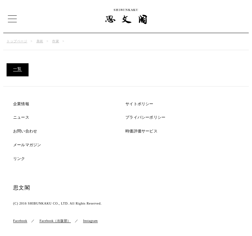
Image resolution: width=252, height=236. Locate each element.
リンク (19, 159)
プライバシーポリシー (145, 117)
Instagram (90, 221)
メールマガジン (27, 145)
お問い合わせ (25, 131)
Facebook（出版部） (55, 221)
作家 (55, 41)
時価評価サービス (141, 131)
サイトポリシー (139, 104)
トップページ (17, 41)
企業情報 (21, 104)
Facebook (20, 221)
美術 (39, 41)
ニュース (21, 117)
